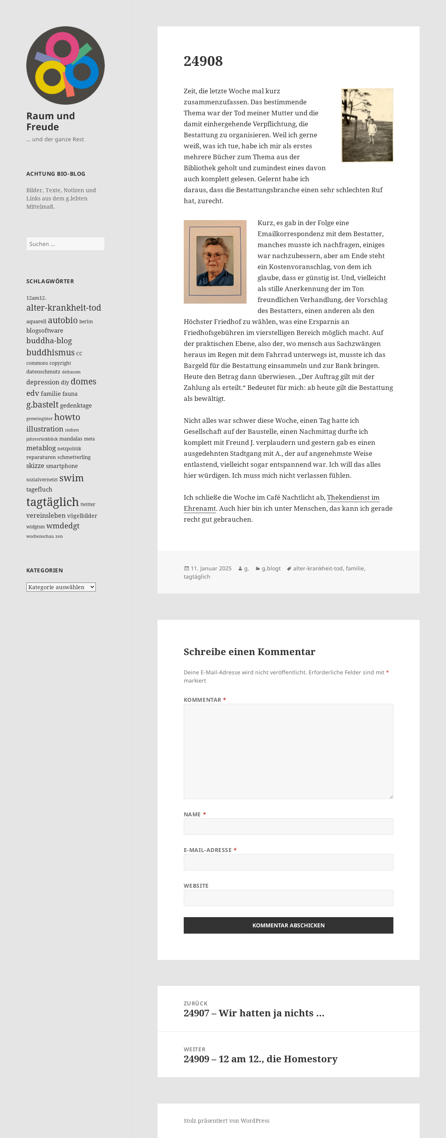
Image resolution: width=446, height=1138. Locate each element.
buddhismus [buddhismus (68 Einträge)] (50, 352)
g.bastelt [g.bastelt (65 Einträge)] (42, 404)
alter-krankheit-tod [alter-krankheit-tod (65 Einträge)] (63, 307)
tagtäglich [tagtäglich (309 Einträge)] (52, 502)
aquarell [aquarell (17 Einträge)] (36, 321)
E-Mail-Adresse (210, 850)
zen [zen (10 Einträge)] (59, 536)
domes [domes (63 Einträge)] (83, 381)
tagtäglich (197, 576)
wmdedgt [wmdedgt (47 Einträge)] (63, 526)
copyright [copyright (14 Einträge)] (60, 363)
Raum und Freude (50, 121)
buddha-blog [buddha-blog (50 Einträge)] (49, 340)
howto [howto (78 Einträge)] (67, 416)
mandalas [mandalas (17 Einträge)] (70, 438)
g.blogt (271, 568)
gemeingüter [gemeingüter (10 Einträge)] (39, 418)
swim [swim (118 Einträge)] (71, 477)
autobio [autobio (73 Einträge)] (63, 320)
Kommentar (205, 699)
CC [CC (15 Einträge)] (79, 353)
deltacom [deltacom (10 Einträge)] (71, 372)
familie (355, 568)
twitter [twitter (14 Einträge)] (87, 504)
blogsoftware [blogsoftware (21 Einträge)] (44, 330)
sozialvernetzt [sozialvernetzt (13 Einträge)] (42, 479)
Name (195, 814)
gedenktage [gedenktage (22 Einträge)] (76, 405)
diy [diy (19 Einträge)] (65, 382)
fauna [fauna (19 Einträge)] (70, 393)
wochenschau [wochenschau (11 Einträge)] (40, 536)
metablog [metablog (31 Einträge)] (41, 447)
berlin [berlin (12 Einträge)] (86, 321)
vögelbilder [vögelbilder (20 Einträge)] (82, 515)
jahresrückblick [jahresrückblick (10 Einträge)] (42, 439)
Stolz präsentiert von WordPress (226, 1120)
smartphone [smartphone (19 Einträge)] (62, 466)
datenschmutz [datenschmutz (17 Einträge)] (43, 371)
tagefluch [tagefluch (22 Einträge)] (39, 489)
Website (196, 885)
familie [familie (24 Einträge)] (51, 393)
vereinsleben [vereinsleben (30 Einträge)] (46, 515)
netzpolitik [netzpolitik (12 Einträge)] (69, 449)
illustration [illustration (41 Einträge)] (45, 428)
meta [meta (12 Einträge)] (89, 439)
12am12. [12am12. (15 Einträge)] (36, 297)
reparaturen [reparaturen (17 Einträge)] (41, 457)
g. (246, 568)
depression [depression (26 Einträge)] (42, 382)
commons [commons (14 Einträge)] (37, 363)
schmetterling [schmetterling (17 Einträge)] (74, 457)
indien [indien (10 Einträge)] (72, 430)
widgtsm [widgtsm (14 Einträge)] (35, 526)
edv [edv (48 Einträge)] (32, 393)
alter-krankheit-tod (318, 568)
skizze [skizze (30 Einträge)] (35, 465)
